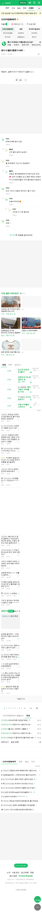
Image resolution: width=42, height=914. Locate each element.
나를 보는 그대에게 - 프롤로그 (15, 729)
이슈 (13, 8)
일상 (19, 8)
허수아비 (8, 37)
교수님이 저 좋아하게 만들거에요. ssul (19, 738)
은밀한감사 (21, 37)
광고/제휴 (25, 872)
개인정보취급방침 (25, 876)
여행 (9, 45)
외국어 (16, 45)
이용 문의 (15, 872)
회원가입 (23, 3)
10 (24, 708)
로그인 (12, 235)
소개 (8, 872)
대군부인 (21, 33)
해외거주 (25, 45)
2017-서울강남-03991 (22, 883)
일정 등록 (15, 742)
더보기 (16, 611)
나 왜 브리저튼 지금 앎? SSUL (16, 720)
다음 (30, 708)
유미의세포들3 (8, 33)
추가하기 (11, 611)
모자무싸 (34, 33)
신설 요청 (31, 24)
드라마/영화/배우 (8, 19)
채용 (32, 872)
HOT (7, 8)
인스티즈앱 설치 (21, 865)
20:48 (37, 766)
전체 (4, 365)
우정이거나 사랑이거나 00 (17, 733)
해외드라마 (36, 45)
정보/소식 (18, 365)
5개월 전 (3, 54)
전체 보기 (5, 742)
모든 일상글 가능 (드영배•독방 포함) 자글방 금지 (19, 13)
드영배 (30, 8)
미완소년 (17, 24)
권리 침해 (13, 876)
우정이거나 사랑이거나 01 (17, 725)
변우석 (34, 37)
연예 (24, 8)
